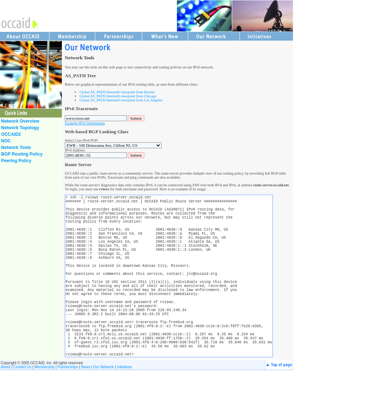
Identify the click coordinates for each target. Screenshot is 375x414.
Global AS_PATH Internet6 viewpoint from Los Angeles (120, 100)
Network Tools (16, 147)
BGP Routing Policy (21, 154)
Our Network (103, 411)
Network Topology (20, 127)
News (85, 411)
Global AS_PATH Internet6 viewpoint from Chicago (117, 96)
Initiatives (124, 411)
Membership (44, 411)
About (5, 411)
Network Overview (20, 121)
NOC (6, 140)
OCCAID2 (11, 134)
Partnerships (67, 411)
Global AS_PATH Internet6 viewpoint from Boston (117, 92)
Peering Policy (16, 160)
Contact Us (22, 411)
